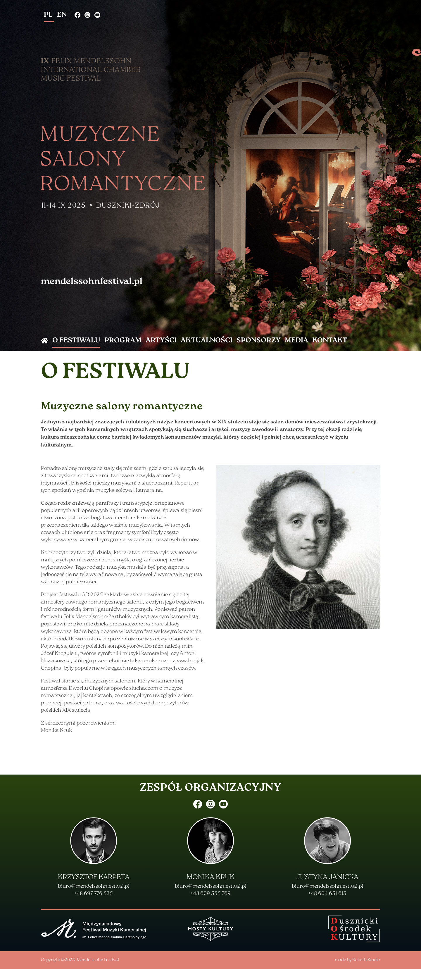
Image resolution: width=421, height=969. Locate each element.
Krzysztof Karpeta (94, 877)
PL (49, 15)
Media (296, 341)
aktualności (206, 341)
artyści (161, 341)
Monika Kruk (210, 877)
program (123, 341)
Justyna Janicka (327, 877)
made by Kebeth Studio (357, 960)
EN (62, 15)
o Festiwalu (76, 341)
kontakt (329, 341)
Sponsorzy (259, 341)
